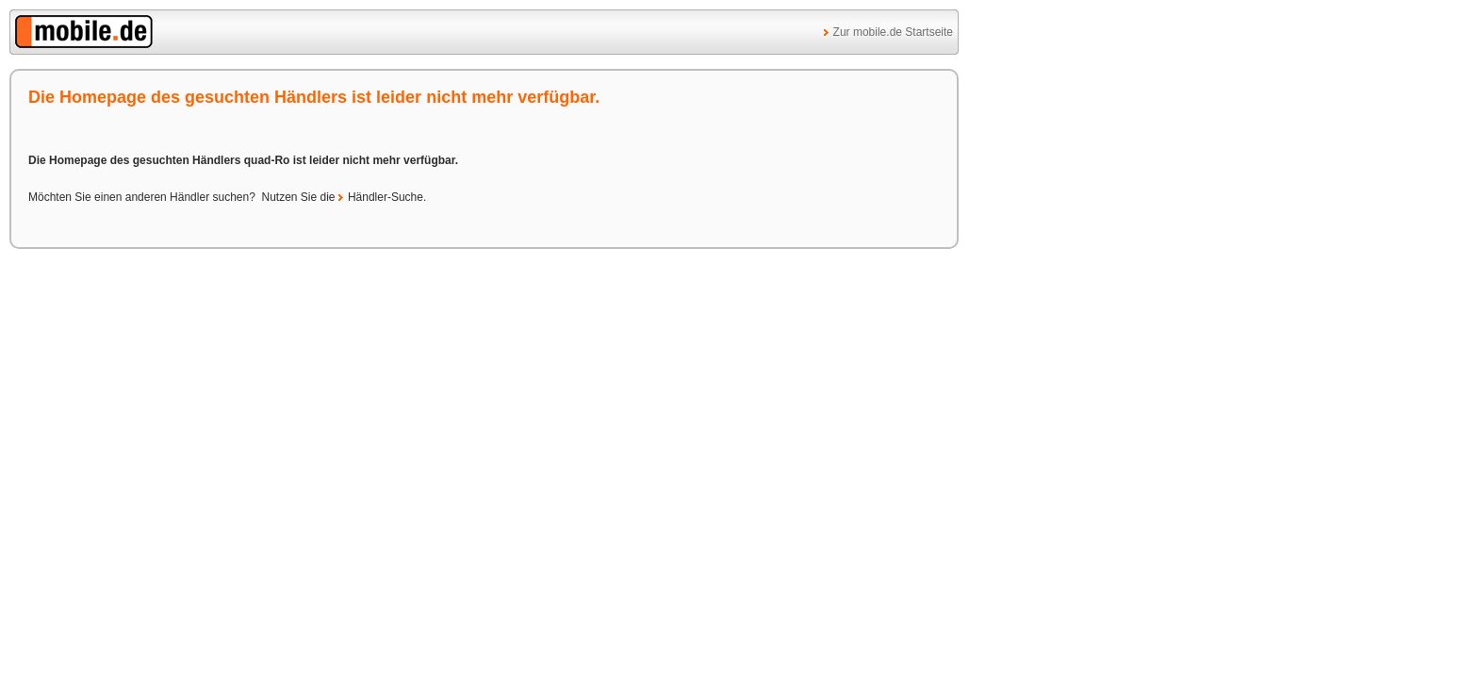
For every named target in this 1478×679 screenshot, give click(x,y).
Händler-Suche (385, 197)
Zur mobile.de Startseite (893, 32)
